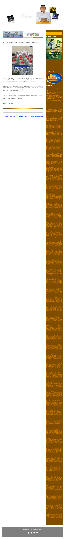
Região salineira (55, 117)
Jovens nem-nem (60, 354)
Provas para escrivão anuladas (57, 447)
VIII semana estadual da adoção (51, 494)
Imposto (52, 348)
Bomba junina (59, 255)
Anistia (61, 236)
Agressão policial (60, 232)
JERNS (47, 353)
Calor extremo (50, 261)
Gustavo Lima (56, 344)
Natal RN (57, 137)
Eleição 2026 (56, 186)
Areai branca (52, 174)
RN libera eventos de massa (56, 452)
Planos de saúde (59, 429)
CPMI (47, 259)
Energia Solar (48, 187)
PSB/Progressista (55, 414)
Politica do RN (50, 112)
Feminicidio (52, 325)
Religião (57, 460)
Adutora (59, 231)
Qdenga (51, 449)
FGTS (52, 131)
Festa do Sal (60, 329)
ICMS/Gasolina (58, 346)
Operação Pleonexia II (51, 403)
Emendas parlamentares (50, 163)
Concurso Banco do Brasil (58, 279)
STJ (59, 208)
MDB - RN (60, 365)
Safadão (55, 469)
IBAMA (47, 147)
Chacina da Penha (57, 273)
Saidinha (57, 469)
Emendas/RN (58, 315)
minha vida (48, 217)
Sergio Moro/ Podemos (55, 475)
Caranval (47, 264)
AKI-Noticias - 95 (58, 226)
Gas (56, 337)
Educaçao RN (52, 118)
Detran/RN (53, 185)
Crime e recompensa (51, 290)
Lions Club (60, 362)
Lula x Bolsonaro (56, 364)
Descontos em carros (54, 300)
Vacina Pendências (52, 495)
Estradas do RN (60, 318)
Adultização (56, 231)
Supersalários (57, 480)
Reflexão (58, 457)
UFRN (47, 121)
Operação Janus (54, 401)
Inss (53, 112)
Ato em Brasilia (60, 241)
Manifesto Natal (48, 377)
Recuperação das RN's (49, 456)
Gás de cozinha (59, 131)
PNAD (52, 413)
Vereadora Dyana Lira (56, 500)
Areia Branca (57, 108)
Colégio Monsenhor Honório (58, 278)
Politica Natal (53, 432)
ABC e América (49, 226)
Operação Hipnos (59, 400)
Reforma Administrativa (56, 205)
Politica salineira (52, 433)
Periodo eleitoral (58, 424)
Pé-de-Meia (50, 204)
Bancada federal (60, 249)
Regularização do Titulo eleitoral (55, 206)
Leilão (53, 194)
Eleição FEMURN (50, 312)
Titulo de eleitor (57, 140)
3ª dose (58, 222)
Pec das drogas (51, 422)
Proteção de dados (49, 447)
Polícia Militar (60, 434)
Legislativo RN (60, 357)
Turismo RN (58, 171)
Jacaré (52, 353)
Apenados (61, 237)
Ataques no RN (48, 241)
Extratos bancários (59, 319)
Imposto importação (55, 348)
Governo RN (48, 124)
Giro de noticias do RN (59, 190)
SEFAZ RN (47, 468)
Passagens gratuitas (59, 419)
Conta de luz (48, 159)
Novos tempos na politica (56, 395)
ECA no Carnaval (53, 306)
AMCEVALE (57, 133)
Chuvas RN (48, 119)
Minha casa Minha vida (55, 382)
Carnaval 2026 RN (53, 265)
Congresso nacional (49, 283)
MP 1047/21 (60, 366)
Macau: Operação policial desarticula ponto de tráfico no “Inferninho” (54, 93)
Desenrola (50, 185)
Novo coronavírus (50, 393)
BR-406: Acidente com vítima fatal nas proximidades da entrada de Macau (53, 88)
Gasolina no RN (54, 146)
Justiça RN (50, 193)
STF (57, 112)
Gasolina (55, 131)
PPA (61, 413)
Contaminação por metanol (50, 284)
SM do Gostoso (58, 468)
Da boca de (51, 161)
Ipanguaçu (57, 128)
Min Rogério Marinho (53, 197)
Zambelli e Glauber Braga (50, 506)
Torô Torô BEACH (55, 488)
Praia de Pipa (48, 438)
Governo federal (59, 146)
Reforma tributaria (53, 458)
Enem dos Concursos (52, 316)
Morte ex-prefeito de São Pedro (53, 387)
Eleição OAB (60, 312)
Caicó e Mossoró (54, 260)
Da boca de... (49, 90)
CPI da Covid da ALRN (57, 177)
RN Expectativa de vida (57, 451)
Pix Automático (53, 428)
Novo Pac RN (54, 392)
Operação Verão (60, 404)
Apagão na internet (56, 237)
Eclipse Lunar (60, 307)
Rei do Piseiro (53, 460)
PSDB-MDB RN (54, 415)
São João (47, 153)
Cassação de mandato (56, 270)
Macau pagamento (59, 375)
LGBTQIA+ (55, 356)
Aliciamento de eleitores (56, 234)
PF (58, 119)
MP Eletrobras (51, 367)
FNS (47, 321)
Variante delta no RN (55, 213)
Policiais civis (54, 202)
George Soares (53, 190)
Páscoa (58, 448)
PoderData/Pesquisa (49, 202)
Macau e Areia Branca (52, 374)
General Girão (50, 339)
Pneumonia (48, 430)
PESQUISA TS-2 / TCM (54, 410)
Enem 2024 (55, 145)
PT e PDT (60, 166)
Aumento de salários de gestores (57, 244)
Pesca (61, 424)
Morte (55, 137)
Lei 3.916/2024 (56, 359)
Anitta (47, 237)
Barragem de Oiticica (54, 251)
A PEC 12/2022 (53, 225)
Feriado (50, 326)
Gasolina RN (51, 338)
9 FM (50, 225)
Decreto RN (54, 297)
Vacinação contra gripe (54, 496)
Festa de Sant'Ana (49, 328)
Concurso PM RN (52, 281)
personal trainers (57, 515)
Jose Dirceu (55, 354)
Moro (54, 385)
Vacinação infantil (60, 496)
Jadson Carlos (55, 353)
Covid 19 (60, 135)
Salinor (54, 470)
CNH (58, 134)
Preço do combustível (53, 442)
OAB (52, 166)
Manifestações (60, 376)
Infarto (59, 349)
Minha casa (58, 197)
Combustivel (48, 135)
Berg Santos (58, 253)
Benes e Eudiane (53, 253)
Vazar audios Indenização (50, 499)
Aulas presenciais (48, 242)
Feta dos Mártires (60, 330)
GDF (47, 337)
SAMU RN (60, 467)
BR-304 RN (59, 175)
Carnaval (52, 126)
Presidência (48, 442)
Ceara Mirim (55, 271)
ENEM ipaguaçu (56, 307)
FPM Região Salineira (51, 321)
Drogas (47, 306)
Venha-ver (52, 214)
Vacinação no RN (48, 497)
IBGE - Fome (54, 346)
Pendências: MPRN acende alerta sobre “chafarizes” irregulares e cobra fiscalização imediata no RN (54, 101)
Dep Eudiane (54, 298)
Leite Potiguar (56, 194)
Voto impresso (54, 504)
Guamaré (52, 106)
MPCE (59, 367)
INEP (53, 347)
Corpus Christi (48, 287)
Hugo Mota (48, 346)
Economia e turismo (49, 308)
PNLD (58, 413)
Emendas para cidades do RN (51, 315)
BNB (56, 175)
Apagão (53, 237)
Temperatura (51, 486)
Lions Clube (48, 363)
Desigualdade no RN (53, 301)
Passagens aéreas (54, 419)
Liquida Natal (51, 363)
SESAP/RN (51, 170)
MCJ (58, 148)
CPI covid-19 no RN (54, 157)
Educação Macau (52, 186)
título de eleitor (56, 518)
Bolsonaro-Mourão (54, 255)
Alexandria (51, 234)
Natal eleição (56, 198)
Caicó (52, 121)
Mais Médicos (52, 376)
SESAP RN (56, 120)
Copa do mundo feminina (55, 159)
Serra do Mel (59, 139)
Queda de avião (55, 449)
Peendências (57, 422)
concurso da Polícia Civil (56, 508)
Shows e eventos (54, 477)
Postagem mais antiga (36, 116)
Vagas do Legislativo (54, 497)
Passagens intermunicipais (58, 420)
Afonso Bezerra (54, 110)
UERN (47, 123)
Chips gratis (51, 274)
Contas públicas (60, 284)
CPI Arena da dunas (51, 177)
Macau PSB (52, 373)
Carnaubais (60, 112)
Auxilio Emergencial (57, 155)
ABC (59, 225)
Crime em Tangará (53, 291)
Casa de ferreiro (51, 269)
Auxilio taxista (51, 246)
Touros (53, 153)
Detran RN (60, 117)
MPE (47, 196)
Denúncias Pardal (56, 184)
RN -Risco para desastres (50, 451)
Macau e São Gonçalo (59, 196)
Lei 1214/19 (51, 359)
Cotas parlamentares (56, 289)
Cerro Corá (48, 273)
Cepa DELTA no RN (59, 272)
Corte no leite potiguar (57, 288)
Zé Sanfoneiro (51, 507)
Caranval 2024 (56, 264)
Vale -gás (58, 497)
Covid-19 (57, 111)
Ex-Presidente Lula (49, 319)
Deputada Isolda (52, 299)
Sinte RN (52, 478)
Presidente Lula (52, 441)
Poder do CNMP (54, 430)
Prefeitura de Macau (54, 440)
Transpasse (48, 490)
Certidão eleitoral (52, 273)
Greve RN (54, 116)
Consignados (60, 283)
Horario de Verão (56, 345)
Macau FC (57, 372)
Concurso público (55, 282)
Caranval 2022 (51, 264)
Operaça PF (60, 199)
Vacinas (61, 495)
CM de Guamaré (49, 113)
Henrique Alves (48, 132)
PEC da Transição (52, 409)
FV (60, 187)
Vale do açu (48, 498)
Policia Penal (55, 431)
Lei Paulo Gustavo (54, 148)
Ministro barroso (53, 383)
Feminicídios (54, 188)
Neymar (47, 391)
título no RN (60, 518)
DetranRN (55, 121)
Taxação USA (54, 485)
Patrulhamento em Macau (49, 421)
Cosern (52, 135)
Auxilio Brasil (48, 126)
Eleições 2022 (60, 123)
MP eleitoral (60, 195)
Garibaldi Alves (48, 190)
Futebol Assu (48, 336)
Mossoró (60, 110)
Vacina (47, 213)
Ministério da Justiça (59, 383)
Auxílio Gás (58, 246)
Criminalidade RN (50, 293)
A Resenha (57, 225)
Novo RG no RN (58, 392)
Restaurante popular (59, 461)
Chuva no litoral (58, 274)
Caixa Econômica (55, 179)
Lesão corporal (57, 362)
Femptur (47, 326)
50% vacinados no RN (51, 223)
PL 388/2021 (53, 412)
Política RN (50, 203)
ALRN (55, 109)
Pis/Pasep (50, 125)
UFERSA (61, 120)
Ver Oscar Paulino (50, 500)
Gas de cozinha (60, 337)
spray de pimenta (51, 518)
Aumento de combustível (50, 155)
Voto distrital (49, 504)
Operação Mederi (48, 402)
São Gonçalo (50, 481)
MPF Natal (50, 149)
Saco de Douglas (51, 469)
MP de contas (56, 367)
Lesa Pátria (53, 362)
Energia (58, 121)
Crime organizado (49, 160)
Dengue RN (51, 184)
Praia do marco (53, 438)
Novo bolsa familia (52, 199)
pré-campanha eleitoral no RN (54, 517)
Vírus (56, 504)
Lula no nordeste (51, 364)
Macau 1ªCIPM (53, 372)
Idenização (57, 347)
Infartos (61, 349)
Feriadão (56, 326)
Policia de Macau (59, 431)
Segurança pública (54, 139)
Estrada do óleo (55, 318)
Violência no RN (60, 214)
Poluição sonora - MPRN (54, 434)
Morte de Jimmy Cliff (55, 386)
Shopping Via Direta (54, 476)
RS (46, 169)
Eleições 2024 (60, 186)
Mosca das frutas (60, 387)
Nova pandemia (50, 392)
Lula (57, 116)
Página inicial (23, 116)
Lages (61, 193)
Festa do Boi (58, 188)
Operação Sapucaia (49, 404)
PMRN (50, 413)
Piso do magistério (51, 138)
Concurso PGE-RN (59, 280)
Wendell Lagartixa (48, 505)
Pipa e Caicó (48, 428)
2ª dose (50, 222)
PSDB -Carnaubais (49, 415)
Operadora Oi (60, 396)
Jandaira (61, 128)
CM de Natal (48, 157)
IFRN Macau (48, 116)
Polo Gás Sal (56, 433)
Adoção (47, 231)
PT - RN (58, 415)
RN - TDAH (55, 450)
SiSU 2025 (58, 477)
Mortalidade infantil (58, 385)
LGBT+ (53, 356)
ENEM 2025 (48, 186)
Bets (61, 175)
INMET (52, 147)
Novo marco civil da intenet (55, 394)
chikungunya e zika (54, 216)
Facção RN (59, 321)
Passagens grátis (49, 420)
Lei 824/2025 (48, 358)
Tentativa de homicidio (56, 486)
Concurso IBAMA (48, 280)
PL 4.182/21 (56, 412)
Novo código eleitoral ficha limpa (57, 393)
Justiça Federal (54, 355)
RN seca (61, 452)
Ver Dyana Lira (56, 214)
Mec (52, 120)
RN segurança (55, 204)
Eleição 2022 (52, 115)
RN (53, 109)
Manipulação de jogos (55, 377)
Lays (57, 357)
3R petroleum (52, 133)
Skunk (56, 479)
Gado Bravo (50, 337)
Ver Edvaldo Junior (56, 499)
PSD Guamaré (60, 414)
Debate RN (48, 184)
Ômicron (50, 123)
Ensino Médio (53, 317)
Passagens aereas (48, 419)
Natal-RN (60, 113)
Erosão (47, 318)
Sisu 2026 (55, 478)
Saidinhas (60, 469)
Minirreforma (60, 382)
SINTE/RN (57, 208)
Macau (48, 106)
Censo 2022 (54, 272)
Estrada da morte (57, 187)
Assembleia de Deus (54, 240)
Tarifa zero (56, 484)
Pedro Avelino (53, 167)
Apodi (61, 125)
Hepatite (52, 345)
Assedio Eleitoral (48, 240)
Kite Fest (50, 356)
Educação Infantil (51, 310)
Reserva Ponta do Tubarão (52, 207)
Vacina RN (56, 153)
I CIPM (51, 346)
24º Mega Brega (57, 221)
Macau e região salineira (50, 137)
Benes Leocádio (48, 253)
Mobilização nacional (51, 385)
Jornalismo (47, 354)
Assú (55, 112)
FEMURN (51, 119)
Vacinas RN (50, 213)
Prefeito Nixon (58, 439)
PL (60, 411)
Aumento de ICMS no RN (55, 242)
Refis (56, 457)
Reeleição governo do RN (52, 457)
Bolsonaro (57, 113)
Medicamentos (48, 166)
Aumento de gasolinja (59, 243)
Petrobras (55, 118)
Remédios (48, 170)
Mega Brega (57, 149)
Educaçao (47, 118)
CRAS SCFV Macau (57, 178)
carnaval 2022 (51, 141)
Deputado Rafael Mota (50, 144)
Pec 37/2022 (60, 421)
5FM (55, 223)
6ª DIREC (57, 223)
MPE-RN (61, 367)
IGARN (50, 147)
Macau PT (55, 373)
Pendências (57, 106)
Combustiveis (59, 126)
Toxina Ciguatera (55, 489)
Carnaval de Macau (49, 117)
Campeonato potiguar (59, 261)
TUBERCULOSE (48, 484)
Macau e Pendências (53, 375)
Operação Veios (55, 404)
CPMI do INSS (52, 178)
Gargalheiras (54, 337)
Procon (50, 443)
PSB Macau (51, 414)
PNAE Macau (55, 413)
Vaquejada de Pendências (53, 498)
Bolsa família (55, 134)
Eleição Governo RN (55, 312)
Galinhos (54, 111)
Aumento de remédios (49, 244)
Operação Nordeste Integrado (55, 402)
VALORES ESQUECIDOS (53, 212)
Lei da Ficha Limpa (49, 194)
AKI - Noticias (54, 226)
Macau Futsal (48, 373)
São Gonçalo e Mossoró (55, 481)
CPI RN (61, 134)
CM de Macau (57, 115)
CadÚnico (51, 179)
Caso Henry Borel (55, 269)
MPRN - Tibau (55, 368)
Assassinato (48, 134)
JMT (49, 353)
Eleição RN (48, 120)
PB (53, 166)
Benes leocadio (55, 156)
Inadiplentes (48, 349)
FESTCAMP (59, 320)
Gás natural (48, 345)
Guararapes (51, 344)
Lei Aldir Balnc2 (60, 359)
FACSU (49, 320)
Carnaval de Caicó (50, 180)
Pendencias (60, 116)
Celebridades (50, 272)
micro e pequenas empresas (54, 514)
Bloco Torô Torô (48, 176)
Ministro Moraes (48, 383)
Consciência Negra (55, 283)
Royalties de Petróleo (54, 466)
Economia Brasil (59, 162)
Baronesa (57, 250)
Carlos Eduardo (55, 123)
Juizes (50, 355)
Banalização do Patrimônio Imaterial (51, 249)
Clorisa (50, 278)
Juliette (60, 147)
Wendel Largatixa (60, 504)
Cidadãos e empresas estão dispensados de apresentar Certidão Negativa (54, 277)
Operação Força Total (53, 400)
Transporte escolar (52, 490)
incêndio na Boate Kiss (54, 512)
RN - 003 (53, 450)
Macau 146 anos (48, 372)
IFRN (54, 113)
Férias (56, 336)
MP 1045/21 (54, 366)
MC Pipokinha (57, 365)
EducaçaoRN (51, 309)
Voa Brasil (59, 153)
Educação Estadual (56, 309)
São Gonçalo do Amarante (50, 130)
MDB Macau (48, 366)
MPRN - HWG (51, 368)
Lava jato (47, 357)
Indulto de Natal (52, 349)
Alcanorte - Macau (52, 233)
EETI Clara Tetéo (58, 306)
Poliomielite (58, 202)
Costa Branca (56, 135)
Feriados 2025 (53, 326)
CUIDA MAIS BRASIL (58, 259)
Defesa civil (49, 298)
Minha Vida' (50, 382)
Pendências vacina (57, 423)
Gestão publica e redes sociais (55, 340)
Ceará (55, 126)
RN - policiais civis (59, 450)
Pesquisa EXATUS (59, 168)
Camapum (54, 261)
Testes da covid (59, 487)
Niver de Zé (50, 391)
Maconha (47, 376)
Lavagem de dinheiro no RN (53, 357)
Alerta (61, 233)
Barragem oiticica (51, 252)
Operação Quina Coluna (58, 403)
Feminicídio (50, 188)
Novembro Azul (60, 198)
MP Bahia (47, 367)
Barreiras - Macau (58, 252)
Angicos (49, 142)
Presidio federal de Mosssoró (58, 441)
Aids (48, 233)
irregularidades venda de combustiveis (54, 513)
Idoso (49, 348)
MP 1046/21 (57, 366)
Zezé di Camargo (58, 506)
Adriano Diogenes (51, 231)
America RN (52, 236)
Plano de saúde (58, 428)
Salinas (61, 208)
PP (60, 413)
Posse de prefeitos (54, 437)
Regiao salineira (51, 459)
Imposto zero (60, 348)
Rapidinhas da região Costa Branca (54, 152)
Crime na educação (59, 291)
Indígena (56, 349)
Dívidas (50, 306)
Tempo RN (51, 171)
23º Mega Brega (52, 221)
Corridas (52, 288)
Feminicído (60, 325)
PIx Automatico (58, 411)
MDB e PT (60, 148)
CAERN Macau (60, 118)
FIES (61, 127)
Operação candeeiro (56, 405)
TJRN (54, 140)
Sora (58, 479)
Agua (47, 233)
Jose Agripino (52, 354)
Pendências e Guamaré (50, 423)
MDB (50, 195)
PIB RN (55, 411)
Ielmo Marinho (56, 147)
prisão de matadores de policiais (55, 516)
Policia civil (53, 125)
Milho (49, 381)
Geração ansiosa (54, 339)
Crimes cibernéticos (56, 292)
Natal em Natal (53, 150)
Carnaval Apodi (58, 265)
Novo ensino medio (49, 394)
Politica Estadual (48, 432)
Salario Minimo (48, 139)
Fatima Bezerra (60, 145)
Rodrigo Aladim (58, 207)
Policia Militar (51, 431)
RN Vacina (50, 452)
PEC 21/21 (47, 409)
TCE (58, 120)
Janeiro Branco (60, 353)
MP (51, 366)
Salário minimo (58, 470)
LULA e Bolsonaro (59, 356)
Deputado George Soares (58, 299)
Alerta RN (47, 234)
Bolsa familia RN (58, 176)
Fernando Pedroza (49, 327)
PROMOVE (48, 414)
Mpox (50, 150)
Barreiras (55, 252)
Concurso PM (48, 281)
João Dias (47, 355)
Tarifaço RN (48, 485)
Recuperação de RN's (57, 456)
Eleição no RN (51, 145)
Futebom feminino (52, 336)
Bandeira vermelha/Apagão (50, 250)
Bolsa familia (54, 254)
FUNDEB (47, 128)
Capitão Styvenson (59, 263)
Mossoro (61, 197)
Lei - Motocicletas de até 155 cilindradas (55, 358)
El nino (57, 311)
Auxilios (55, 246)
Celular (54, 180)
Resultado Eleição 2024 (49, 462)
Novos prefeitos (50, 395)
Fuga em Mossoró (51, 164)
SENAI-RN (51, 468)
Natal (49, 110)
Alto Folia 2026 (52, 235)
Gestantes (58, 339)
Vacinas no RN (48, 496)
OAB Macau (57, 199)
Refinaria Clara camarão (58, 169)
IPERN (55, 347)
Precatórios (57, 203)
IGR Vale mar (50, 347)
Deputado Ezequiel (52, 162)
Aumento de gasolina (53, 243)
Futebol (61, 189)
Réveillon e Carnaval (56, 467)
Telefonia (47, 486)
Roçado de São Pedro (49, 467)
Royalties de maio (59, 466)
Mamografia (56, 376)
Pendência (61, 422)
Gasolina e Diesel (56, 338)
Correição (51, 287)
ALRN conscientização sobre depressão (55, 227)
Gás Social (60, 344)
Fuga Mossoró (58, 189)
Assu (49, 121)
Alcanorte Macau (58, 233)
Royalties (50, 208)
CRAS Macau (60, 157)
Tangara (53, 484)
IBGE (51, 120)
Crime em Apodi (57, 290)
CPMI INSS (49, 259)
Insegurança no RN (54, 124)
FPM (58, 110)
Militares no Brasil (55, 381)
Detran (55, 144)
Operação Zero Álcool (49, 405)
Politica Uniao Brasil (57, 432)
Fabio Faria (55, 321)
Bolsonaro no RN (48, 255)
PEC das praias (57, 409)
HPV (50, 345)
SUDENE (55, 170)
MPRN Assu (58, 368)
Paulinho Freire (48, 167)
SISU (61, 152)
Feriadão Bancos (60, 326)
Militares (51, 381)
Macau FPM (60, 372)
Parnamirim (60, 119)
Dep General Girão (59, 298)
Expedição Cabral (54, 319)
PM (61, 412)
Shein (50, 476)
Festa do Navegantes (55, 329)
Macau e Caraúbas (57, 374)
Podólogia (59, 430)
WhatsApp (53, 505)
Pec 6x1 (47, 422)
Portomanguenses (48, 437)
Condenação (60, 282)
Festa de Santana (55, 328)
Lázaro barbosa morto (52, 365)
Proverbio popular (48, 448)
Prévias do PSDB (54, 448)
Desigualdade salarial (59, 301)
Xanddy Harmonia (57, 505)
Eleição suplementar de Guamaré (55, 127)
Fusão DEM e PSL (55, 335)
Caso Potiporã (50, 270)
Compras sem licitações (50, 279)
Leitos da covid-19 (48, 362)
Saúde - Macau (57, 472)
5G (61, 153)
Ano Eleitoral (50, 237)
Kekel (60, 355)
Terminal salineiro (50, 487)
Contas (56, 284)
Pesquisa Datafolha (53, 168)
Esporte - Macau (52, 187)
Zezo (55, 506)
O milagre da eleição (51, 396)
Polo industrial (60, 433)
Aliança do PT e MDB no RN (57, 154)
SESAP (55, 208)
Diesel (56, 185)
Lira (54, 363)
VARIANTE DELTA (59, 212)
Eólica (47, 320)
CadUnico (50, 260)
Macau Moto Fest (53, 196)
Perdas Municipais (52, 424)
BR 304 (51, 134)
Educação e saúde (52, 311)
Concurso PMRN (57, 281)
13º (60, 141)
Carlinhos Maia (60, 264)
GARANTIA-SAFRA (59, 336)
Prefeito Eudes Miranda (52, 439)
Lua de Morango (57, 363)
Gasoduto (47, 338)
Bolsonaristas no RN (59, 254)
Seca (60, 472)
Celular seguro (57, 180)
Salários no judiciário (58, 471)
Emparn (50, 131)
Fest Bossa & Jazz (59, 327)
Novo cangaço (58, 150)
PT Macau (58, 124)
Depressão (47, 299)
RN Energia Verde (48, 450)
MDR (47, 149)
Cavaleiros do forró (50, 271)
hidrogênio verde (48, 512)
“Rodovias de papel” (52, 522)
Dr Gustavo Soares (59, 185)
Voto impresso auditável (49, 215)
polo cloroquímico (52, 217)
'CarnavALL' (60, 218)
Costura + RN (50, 289)
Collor (52, 278)
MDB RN (52, 195)
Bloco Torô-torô (53, 176)
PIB (52, 411)
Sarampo (47, 171)
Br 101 (61, 176)
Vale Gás (61, 497)
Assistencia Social (59, 240)
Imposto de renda (53, 128)
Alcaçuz (52, 154)
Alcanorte (61, 133)
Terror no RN (55, 487)
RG (61, 449)
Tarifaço (51, 153)
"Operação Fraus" (56, 218)
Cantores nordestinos (54, 263)
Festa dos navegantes (55, 330)
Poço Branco (54, 203)
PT (53, 120)
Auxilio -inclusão (48, 245)
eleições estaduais (59, 216)
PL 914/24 (59, 412)
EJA (53, 307)
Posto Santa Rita (59, 437)
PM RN (47, 413)
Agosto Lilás (53, 232)
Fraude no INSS (52, 189)
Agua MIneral (48, 154)
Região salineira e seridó (58, 459)
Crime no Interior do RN (49, 292)
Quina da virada (59, 449)
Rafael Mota (59, 204)
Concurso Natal (54, 280)
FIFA (61, 320)
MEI (50, 366)
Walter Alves (55, 215)
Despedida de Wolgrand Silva (56, 302)
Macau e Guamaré (57, 132)
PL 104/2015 (49, 412)
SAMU (52, 208)
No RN (53, 391)
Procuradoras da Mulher (55, 443)
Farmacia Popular (56, 163)
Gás (58, 344)
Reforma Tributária (59, 138)
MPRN (53, 108)
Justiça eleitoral (54, 193)
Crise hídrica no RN (57, 293)
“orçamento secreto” (57, 522)
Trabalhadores (60, 489)
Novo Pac (47, 199)
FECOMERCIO (55, 320)
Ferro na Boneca (54, 327)
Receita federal (50, 169)
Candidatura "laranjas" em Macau (55, 262)
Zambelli (61, 505)
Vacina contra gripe (57, 495)
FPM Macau (55, 119)
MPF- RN (47, 368)
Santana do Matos (59, 170)
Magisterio (47, 197)
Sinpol (50, 478)
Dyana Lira (58, 144)
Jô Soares (57, 355)
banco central (50, 508)
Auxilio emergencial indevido (56, 245)
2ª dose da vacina (53, 222)
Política (55, 138)
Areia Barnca (56, 174)
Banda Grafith (57, 130)
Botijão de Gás (60, 156)
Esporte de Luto (51, 318)
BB (52, 156)
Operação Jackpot (49, 401)
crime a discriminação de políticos (54, 509)
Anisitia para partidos (57, 236)
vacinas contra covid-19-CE (50, 519)
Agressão (56, 232)
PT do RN (60, 415)
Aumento (52, 142)
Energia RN (57, 316)
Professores (60, 443)
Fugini (61, 334)
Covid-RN (60, 159)
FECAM (52, 320)
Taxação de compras (59, 485)
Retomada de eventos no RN (58, 462)
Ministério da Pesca (49, 384)
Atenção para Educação (54, 241)
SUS (56, 125)
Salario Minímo (51, 470)
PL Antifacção (56, 166)
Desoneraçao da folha (49, 302)
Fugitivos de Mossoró (49, 335)
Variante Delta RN (59, 498)
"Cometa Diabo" (51, 218)
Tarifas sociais (60, 484)
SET (54, 468)
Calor (59, 179)
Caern (51, 111)
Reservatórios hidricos (52, 461)
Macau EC (49, 196)
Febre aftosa (48, 146)
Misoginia (54, 384)
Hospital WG (60, 345)
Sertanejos (47, 476)
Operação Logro (60, 401)
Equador (61, 317)
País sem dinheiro (56, 421)
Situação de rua (53, 479)
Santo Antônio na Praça (51, 472)
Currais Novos (55, 160)
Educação (48, 111)
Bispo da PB (50, 254)
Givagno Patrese (57, 164)
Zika (58, 215)
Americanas (48, 174)
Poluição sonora (48, 434)
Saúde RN (58, 125)
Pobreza (51, 430)
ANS (61, 227)
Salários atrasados (51, 471)
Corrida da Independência (56, 287)
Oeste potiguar (56, 396)
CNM (52, 123)
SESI (53, 468)
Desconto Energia (48, 300)
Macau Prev (58, 373)
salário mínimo (57, 217)
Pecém (54, 422)
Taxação (51, 485)
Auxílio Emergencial (53, 175)
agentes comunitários (57, 507)
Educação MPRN (56, 310)
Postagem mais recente (10, 116)
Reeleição (51, 205)
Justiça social (58, 193)
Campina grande (48, 262)
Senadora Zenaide (49, 475)
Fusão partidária (60, 335)
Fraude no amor (58, 334)
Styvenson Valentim (52, 480)
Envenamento (58, 317)
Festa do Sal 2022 (48, 330)
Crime (5, 107)
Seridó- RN (60, 475)
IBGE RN (52, 132)
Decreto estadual (55, 161)
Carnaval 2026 (48, 265)
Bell (61, 252)
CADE (47, 177)
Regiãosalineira (48, 460)
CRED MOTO (53, 259)
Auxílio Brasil (50, 156)
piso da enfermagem (56, 141)
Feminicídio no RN (56, 325)
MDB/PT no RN (56, 195)
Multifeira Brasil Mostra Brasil (50, 198)
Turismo (54, 171)
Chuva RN (54, 274)
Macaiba (53, 149)
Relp (58, 460)
